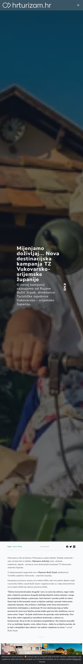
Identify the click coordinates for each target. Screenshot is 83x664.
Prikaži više (76, 659)
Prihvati (42, 662)
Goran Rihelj (17, 546)
